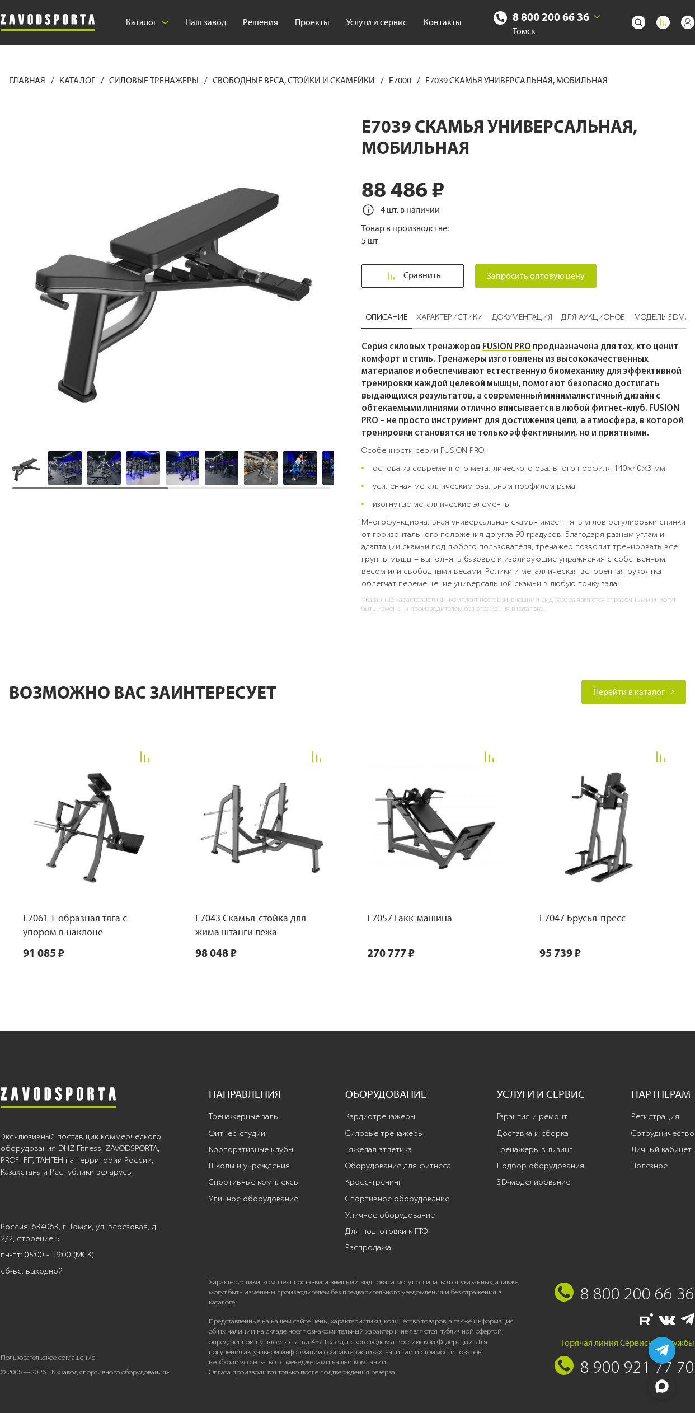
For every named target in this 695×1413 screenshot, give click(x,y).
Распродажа (368, 1247)
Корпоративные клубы (251, 1149)
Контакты (443, 22)
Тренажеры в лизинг (534, 1149)
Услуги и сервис (376, 22)
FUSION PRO (506, 345)
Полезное (649, 1165)
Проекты (312, 22)
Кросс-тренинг (373, 1181)
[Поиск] (638, 22)
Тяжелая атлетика (378, 1149)
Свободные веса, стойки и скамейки (295, 80)
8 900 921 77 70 (637, 1366)
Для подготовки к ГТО (386, 1231)
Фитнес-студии (237, 1133)
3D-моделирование (533, 1181)
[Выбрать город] (597, 16)
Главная (28, 80)
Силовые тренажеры (154, 80)
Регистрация (655, 1116)
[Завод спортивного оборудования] (48, 22)
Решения (260, 22)
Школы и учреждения (249, 1165)
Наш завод (205, 22)
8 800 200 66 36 (551, 17)
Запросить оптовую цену (536, 275)
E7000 (401, 80)
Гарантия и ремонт (532, 1116)
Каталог (147, 22)
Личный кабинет (661, 1149)
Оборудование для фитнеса (398, 1165)
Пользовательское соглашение (48, 1357)
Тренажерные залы (244, 1116)
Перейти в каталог (633, 691)
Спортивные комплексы (254, 1181)
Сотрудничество (662, 1133)
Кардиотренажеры (380, 1116)
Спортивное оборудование (397, 1198)
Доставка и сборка (533, 1133)
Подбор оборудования (540, 1165)
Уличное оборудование (253, 1198)
